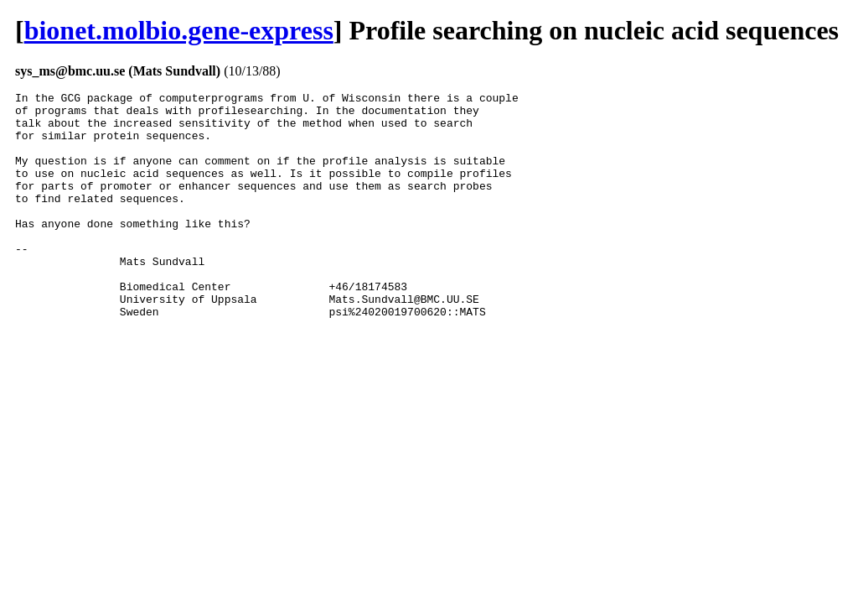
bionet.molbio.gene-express (178, 30)
